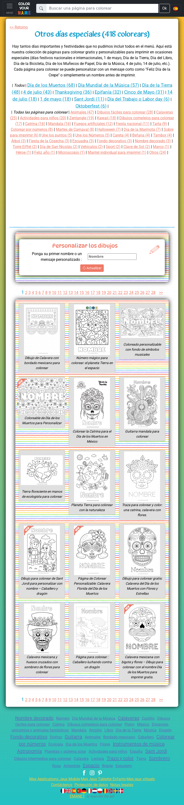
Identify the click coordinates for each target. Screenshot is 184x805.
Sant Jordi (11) (113, 99)
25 (137, 298)
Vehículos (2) (33, 152)
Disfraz (82, 743)
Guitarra (101, 742)
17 (92, 298)
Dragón (23, 743)
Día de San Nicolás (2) (147, 147)
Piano (132, 730)
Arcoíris (103, 736)
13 (70, 298)
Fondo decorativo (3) (34, 147)
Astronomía (81, 756)
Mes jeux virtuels (143, 785)
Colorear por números (67, 749)
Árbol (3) (87, 141)
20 (109, 298)
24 (131, 298)
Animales (121, 743)
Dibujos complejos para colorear (95, 730)
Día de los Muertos (131, 750)
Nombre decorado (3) (75, 147)
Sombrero (69, 771)
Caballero (30, 750)
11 (59, 298)
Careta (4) (23, 141)
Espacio (126, 771)
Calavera (144, 764)
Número (61, 724)
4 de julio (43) (50, 92)
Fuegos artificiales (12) (138, 124)
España (34, 764)
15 (81, 298)
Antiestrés (105, 772)
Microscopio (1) (47, 158)
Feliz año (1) (149, 152)
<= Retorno (20, 27)
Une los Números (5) (153, 135)
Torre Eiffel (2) (111, 147)
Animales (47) (89, 112)
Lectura (161, 764)
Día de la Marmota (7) (30, 135)
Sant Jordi (56, 764)
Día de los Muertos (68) (55, 85)
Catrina (55, 730)
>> (162, 298)
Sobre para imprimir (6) (73, 135)
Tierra (50, 772)
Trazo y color (27, 771)
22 (120, 298)
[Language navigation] (175, 8)
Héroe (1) (127, 152)
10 (53, 298)
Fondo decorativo (53, 742)
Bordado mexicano (150, 743)
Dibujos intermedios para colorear (102, 764)
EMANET (76, 802)
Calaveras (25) (31, 118)
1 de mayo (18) (78, 99)
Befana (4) (44, 141)
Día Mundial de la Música (93, 724)
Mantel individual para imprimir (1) (96, 158)
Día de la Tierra (139, 736)
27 (148, 298)
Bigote (144, 772)
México (146, 730)
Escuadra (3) (156, 141)
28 (154, 298)
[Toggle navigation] (9, 8)
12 (64, 298)
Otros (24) (139, 158)
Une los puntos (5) (114, 135)
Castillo (151, 724)
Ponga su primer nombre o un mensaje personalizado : (54, 262)
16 (87, 298)
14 (76, 298)
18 (98, 298)
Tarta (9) (43, 129)
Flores (156, 750)
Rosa (88, 772)
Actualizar (92, 274)
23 (126, 298)
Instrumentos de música (37, 756)
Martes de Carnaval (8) (124, 129)
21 (115, 298)
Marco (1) (107, 152)
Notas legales (124, 790)
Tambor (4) (66, 141)
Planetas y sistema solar (119, 757)
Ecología (103, 750)
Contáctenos (58, 790)
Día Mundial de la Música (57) (116, 85)
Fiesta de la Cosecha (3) (120, 141)
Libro (118, 736)
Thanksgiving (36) (87, 92)
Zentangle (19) (113, 118)
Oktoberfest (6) (107, 105)
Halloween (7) (159, 129)
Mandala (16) (102, 124)
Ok (164, 8)
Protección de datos (91, 790)
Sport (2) (56, 152)
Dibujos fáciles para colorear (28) (135, 112)
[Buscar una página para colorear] (102, 8)
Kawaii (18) (139, 118)
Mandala (86, 736)
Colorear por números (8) (77, 129)
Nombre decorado (30, 723)
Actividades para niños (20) (72, 118)
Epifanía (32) (124, 92)
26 (143, 298)
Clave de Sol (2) (81, 152)
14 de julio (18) (42, 99)
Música (162, 736)
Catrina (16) (77, 124)
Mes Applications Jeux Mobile (52, 785)
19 (104, 298)
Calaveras (130, 723)
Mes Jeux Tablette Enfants (104, 785)
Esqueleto (162, 772)
